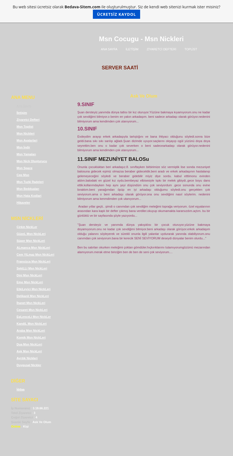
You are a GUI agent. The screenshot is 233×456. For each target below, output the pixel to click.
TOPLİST (191, 49)
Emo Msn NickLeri (30, 282)
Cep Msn (23, 175)
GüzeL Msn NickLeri (31, 233)
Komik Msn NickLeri (31, 337)
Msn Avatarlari (27, 140)
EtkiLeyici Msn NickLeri (34, 289)
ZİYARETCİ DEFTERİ (161, 49)
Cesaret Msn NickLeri (32, 309)
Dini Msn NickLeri (29, 275)
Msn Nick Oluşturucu (32, 161)
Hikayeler (23, 202)
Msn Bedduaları (28, 188)
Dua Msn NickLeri (29, 344)
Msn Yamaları (26, 154)
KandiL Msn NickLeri (32, 323)
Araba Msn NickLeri (31, 330)
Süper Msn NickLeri (31, 240)
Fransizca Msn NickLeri (33, 261)
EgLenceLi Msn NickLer (34, 316)
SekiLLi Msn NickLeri (32, 268)
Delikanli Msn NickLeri (33, 296)
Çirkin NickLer (27, 227)
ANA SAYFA (109, 49)
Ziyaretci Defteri (28, 119)
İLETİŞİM (132, 49)
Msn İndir (23, 147)
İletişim (22, 112)
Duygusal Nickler (29, 365)
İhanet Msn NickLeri (31, 303)
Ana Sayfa (24, 106)
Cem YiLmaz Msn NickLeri (35, 254)
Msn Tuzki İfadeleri (30, 182)
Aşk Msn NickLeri (29, 351)
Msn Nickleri (26, 133)
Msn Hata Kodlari (29, 195)
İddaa (21, 389)
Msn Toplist (25, 126)
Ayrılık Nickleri (27, 358)
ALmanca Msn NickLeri (33, 247)
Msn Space (24, 168)
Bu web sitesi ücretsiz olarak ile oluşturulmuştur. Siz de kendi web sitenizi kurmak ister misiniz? (116, 11)
